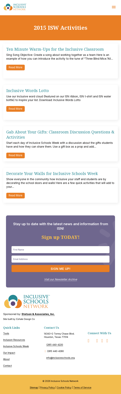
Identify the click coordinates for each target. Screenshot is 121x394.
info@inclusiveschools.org (60, 357)
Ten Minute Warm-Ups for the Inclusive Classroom (55, 49)
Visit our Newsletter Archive (60, 279)
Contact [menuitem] (7, 365)
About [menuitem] (6, 359)
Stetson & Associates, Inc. (38, 314)
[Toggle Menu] (114, 7)
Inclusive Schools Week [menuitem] (16, 346)
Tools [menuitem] (6, 333)
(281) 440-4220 (54, 344)
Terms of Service (82, 387)
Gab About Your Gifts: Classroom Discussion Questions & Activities (60, 134)
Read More (17, 67)
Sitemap (34, 387)
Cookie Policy (64, 387)
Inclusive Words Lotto (27, 90)
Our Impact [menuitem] (9, 352)
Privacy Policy (47, 387)
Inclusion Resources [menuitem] (14, 339)
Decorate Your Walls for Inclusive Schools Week (52, 173)
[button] (60, 268)
